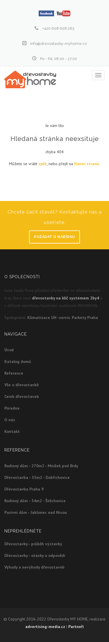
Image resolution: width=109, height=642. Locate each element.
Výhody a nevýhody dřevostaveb (34, 567)
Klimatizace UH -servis (48, 317)
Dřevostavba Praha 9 (24, 489)
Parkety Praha (85, 317)
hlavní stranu (86, 163)
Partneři (76, 626)
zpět (42, 163)
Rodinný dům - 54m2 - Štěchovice (35, 500)
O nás (9, 419)
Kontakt (12, 431)
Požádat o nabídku (54, 237)
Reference (13, 373)
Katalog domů (17, 361)
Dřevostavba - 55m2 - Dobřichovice (37, 477)
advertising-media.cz (45, 626)
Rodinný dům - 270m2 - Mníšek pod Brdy (41, 465)
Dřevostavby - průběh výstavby (33, 543)
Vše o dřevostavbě (21, 384)
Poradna (11, 408)
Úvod (9, 349)
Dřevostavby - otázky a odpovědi (34, 555)
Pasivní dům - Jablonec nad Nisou (35, 512)
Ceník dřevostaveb (21, 396)
